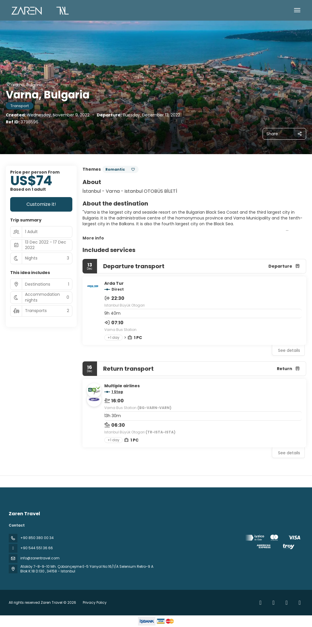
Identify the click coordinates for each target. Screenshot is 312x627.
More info (93, 238)
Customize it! (41, 204)
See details (289, 350)
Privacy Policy (95, 602)
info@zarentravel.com (40, 558)
